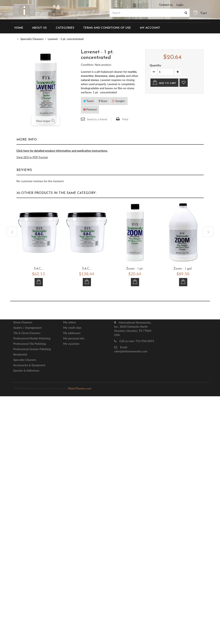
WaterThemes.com (79, 387)
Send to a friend (97, 118)
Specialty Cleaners (24, 358)
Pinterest (90, 108)
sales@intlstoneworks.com (130, 350)
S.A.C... (38, 267)
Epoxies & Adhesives (26, 369)
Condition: (87, 63)
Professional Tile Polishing (29, 342)
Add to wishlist (183, 81)
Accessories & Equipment (29, 363)
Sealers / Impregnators (27, 326)
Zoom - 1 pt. (134, 267)
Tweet (88, 99)
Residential (20, 353)
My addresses (71, 331)
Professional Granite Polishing (32, 347)
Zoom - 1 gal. (182, 267)
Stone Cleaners (22, 321)
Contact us (165, 4)
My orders (69, 321)
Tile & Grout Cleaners (27, 331)
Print (125, 118)
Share (103, 99)
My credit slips (72, 326)
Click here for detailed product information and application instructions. (62, 149)
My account (76, 312)
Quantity (155, 64)
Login (179, 4)
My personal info (73, 337)
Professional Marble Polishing (31, 337)
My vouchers (71, 342)
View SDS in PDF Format (32, 155)
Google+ (118, 99)
